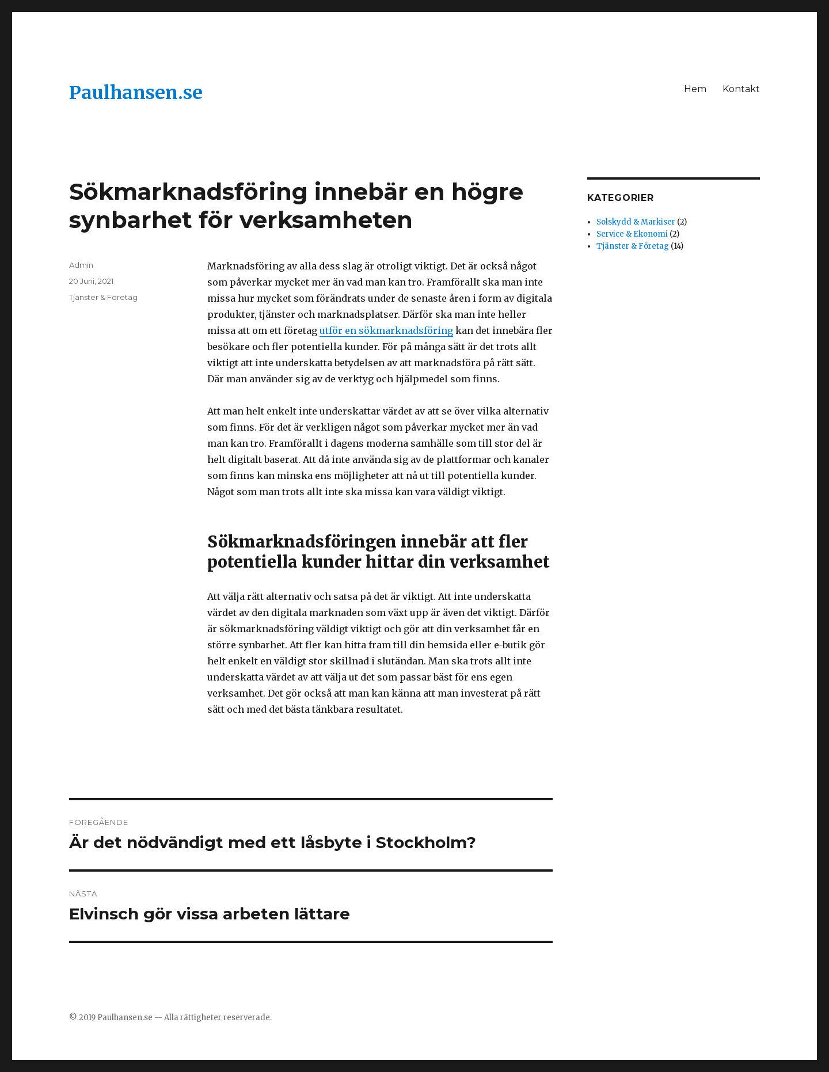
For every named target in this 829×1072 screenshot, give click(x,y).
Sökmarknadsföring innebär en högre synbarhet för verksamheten (296, 205)
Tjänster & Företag (103, 297)
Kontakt (741, 88)
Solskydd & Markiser (635, 222)
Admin (81, 264)
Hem (695, 88)
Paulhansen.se (136, 92)
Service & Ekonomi (632, 234)
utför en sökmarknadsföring (386, 330)
